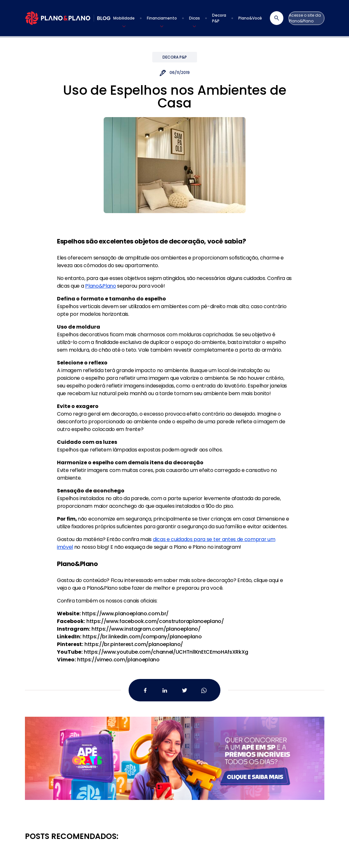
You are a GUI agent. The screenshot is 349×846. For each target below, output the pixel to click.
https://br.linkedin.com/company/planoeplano (142, 636)
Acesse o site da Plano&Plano (305, 18)
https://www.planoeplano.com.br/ (125, 613)
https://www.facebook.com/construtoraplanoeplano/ (155, 621)
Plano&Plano (100, 286)
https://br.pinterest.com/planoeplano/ (133, 644)
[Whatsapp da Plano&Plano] (204, 690)
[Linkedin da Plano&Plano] (165, 690)
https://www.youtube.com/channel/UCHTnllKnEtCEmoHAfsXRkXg (166, 652)
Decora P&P (175, 57)
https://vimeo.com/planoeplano (118, 659)
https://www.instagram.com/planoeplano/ (146, 629)
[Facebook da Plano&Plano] (145, 690)
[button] (124, 18)
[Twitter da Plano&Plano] (184, 690)
